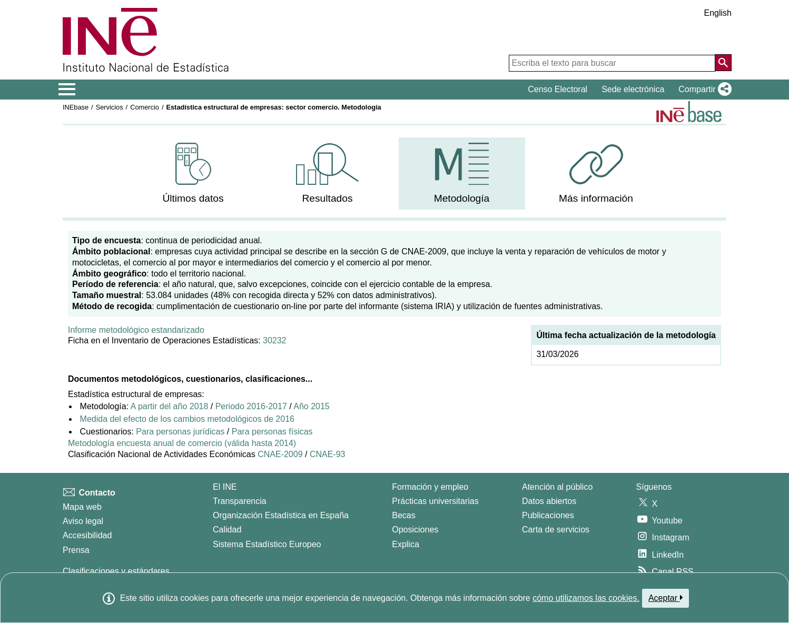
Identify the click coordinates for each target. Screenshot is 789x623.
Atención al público (557, 486)
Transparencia (240, 501)
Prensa (76, 550)
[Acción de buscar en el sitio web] (723, 62)
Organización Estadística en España (281, 515)
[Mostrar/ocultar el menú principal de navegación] (67, 89)
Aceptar (665, 597)
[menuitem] (193, 173)
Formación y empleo (430, 486)
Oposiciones (415, 529)
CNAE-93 (328, 454)
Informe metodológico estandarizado (136, 329)
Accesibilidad (87, 535)
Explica (405, 544)
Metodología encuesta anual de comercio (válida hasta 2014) (182, 443)
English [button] (718, 12)
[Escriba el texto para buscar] (612, 63)
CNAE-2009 (280, 454)
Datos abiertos (549, 501)
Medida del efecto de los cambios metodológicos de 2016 (187, 418)
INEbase (75, 107)
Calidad (227, 529)
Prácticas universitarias (435, 501)
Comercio (144, 107)
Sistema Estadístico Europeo (267, 544)
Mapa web (82, 506)
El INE (224, 486)
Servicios (109, 107)
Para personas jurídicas (180, 431)
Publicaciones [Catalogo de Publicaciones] (548, 515)
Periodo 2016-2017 (251, 406)
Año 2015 (311, 406)
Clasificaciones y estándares (116, 571)
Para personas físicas (272, 431)
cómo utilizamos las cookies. (585, 598)
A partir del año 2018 (170, 406)
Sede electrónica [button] (632, 89)
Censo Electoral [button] (557, 89)
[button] (703, 89)
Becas (403, 515)
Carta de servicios (555, 529)
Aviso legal (83, 521)
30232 (275, 340)
